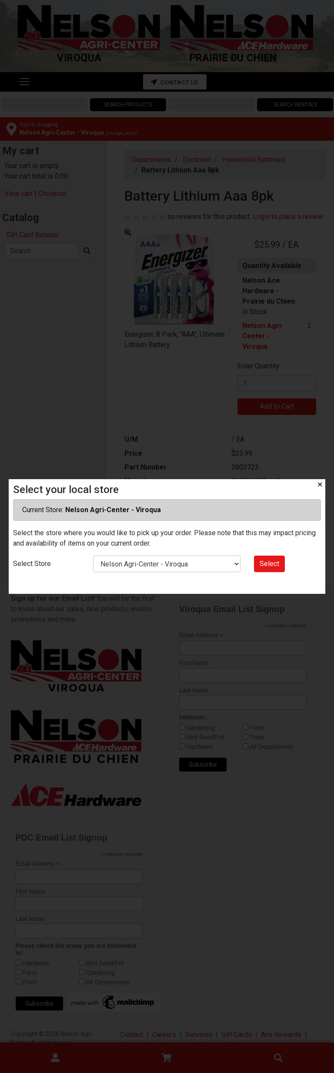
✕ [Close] (320, 484)
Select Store (32, 564)
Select (269, 564)
